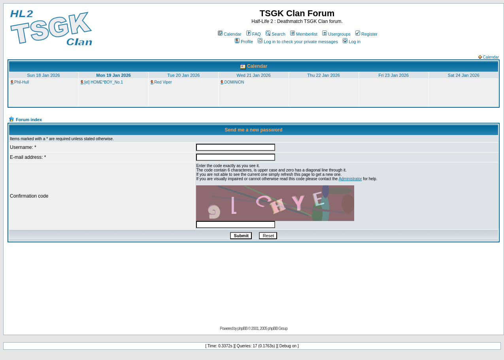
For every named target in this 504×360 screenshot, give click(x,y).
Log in (352, 41)
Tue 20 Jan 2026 (183, 75)
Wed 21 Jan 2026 (253, 75)
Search (275, 34)
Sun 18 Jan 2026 (43, 75)
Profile (244, 41)
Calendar (230, 34)
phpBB (242, 328)
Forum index (29, 119)
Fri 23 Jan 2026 (394, 75)
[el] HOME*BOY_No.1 (103, 82)
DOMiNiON (234, 82)
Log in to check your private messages (298, 41)
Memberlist (303, 34)
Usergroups (336, 34)
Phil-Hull (21, 82)
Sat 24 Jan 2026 (463, 75)
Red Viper (163, 82)
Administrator (350, 179)
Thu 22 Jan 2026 (323, 75)
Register (366, 34)
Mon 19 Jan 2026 (113, 75)
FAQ (253, 34)
